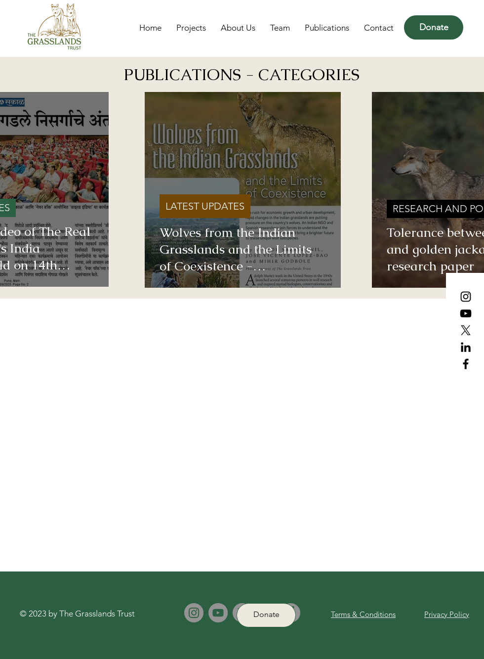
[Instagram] (466, 297)
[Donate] (433, 27)
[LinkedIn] (466, 347)
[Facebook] (466, 364)
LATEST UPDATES (204, 206)
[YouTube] (466, 313)
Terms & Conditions (363, 614)
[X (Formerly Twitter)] (466, 330)
